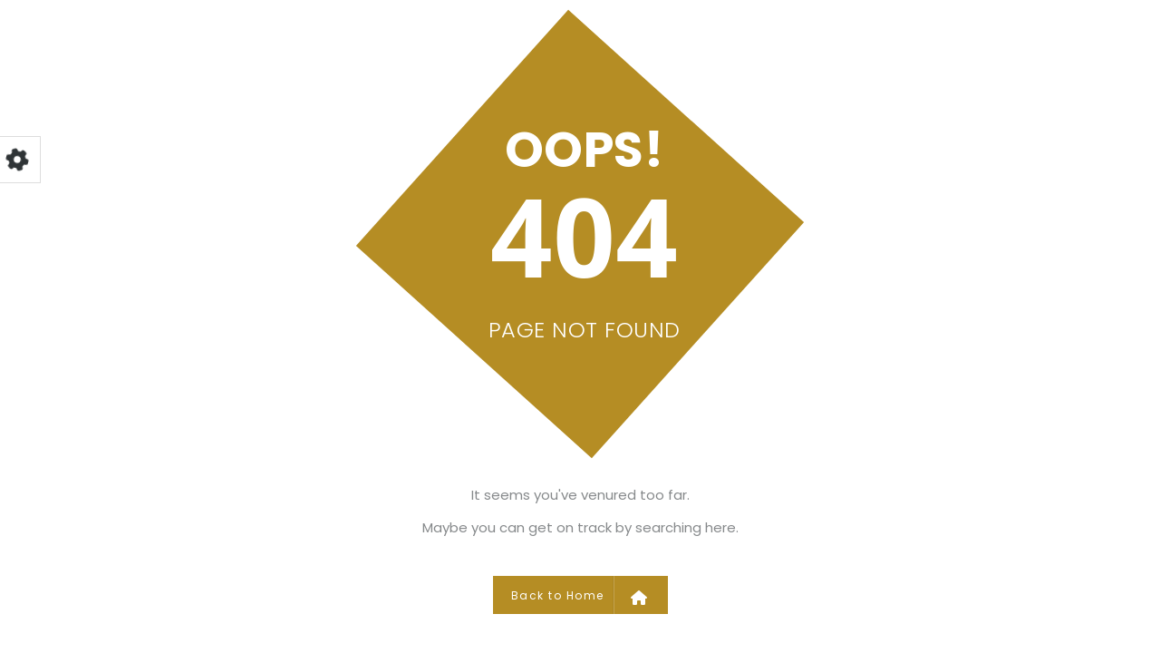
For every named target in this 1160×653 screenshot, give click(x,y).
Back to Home (580, 595)
